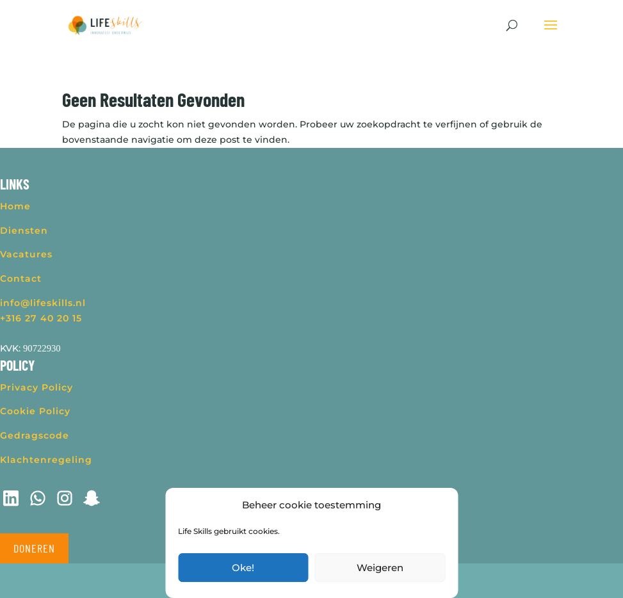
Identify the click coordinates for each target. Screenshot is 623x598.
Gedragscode (34, 435)
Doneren (34, 548)
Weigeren (380, 568)
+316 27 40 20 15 (41, 318)
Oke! (243, 568)
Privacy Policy (36, 387)
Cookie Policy (35, 411)
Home (15, 206)
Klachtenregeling (46, 459)
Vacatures (26, 254)
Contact (21, 278)
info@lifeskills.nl (43, 303)
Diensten (24, 230)
